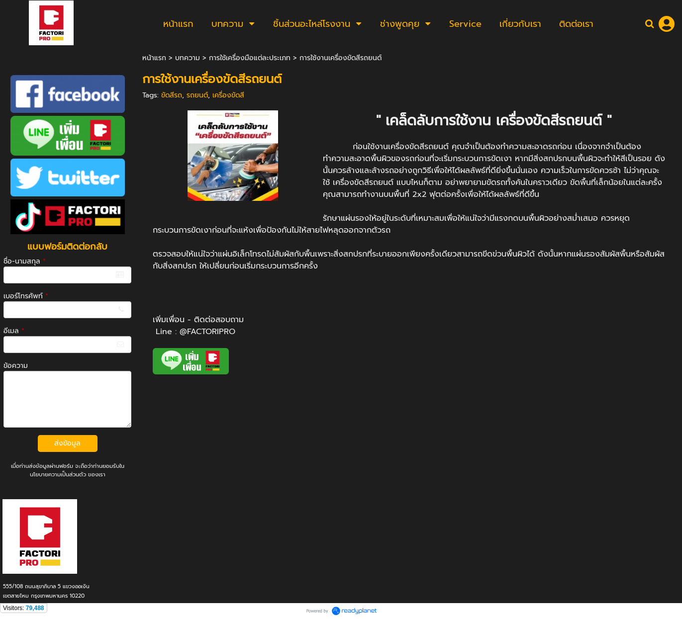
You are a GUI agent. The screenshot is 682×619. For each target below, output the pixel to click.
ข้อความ (15, 365)
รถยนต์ (197, 95)
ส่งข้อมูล (67, 443)
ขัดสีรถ (171, 95)
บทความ (187, 58)
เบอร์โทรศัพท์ (25, 296)
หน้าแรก (154, 58)
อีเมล (13, 331)
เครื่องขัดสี (228, 95)
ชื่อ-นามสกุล (24, 261)
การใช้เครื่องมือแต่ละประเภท (250, 58)
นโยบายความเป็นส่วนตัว (58, 474)
